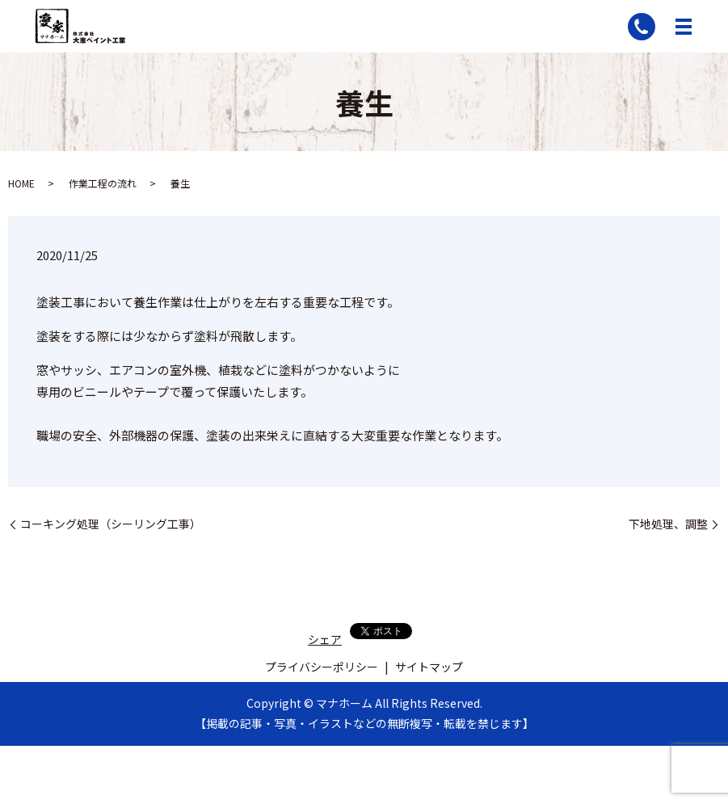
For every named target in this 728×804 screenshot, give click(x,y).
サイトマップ (429, 667)
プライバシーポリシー (321, 667)
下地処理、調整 (668, 524)
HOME (21, 183)
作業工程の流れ (103, 183)
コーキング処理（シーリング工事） (110, 524)
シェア (325, 639)
